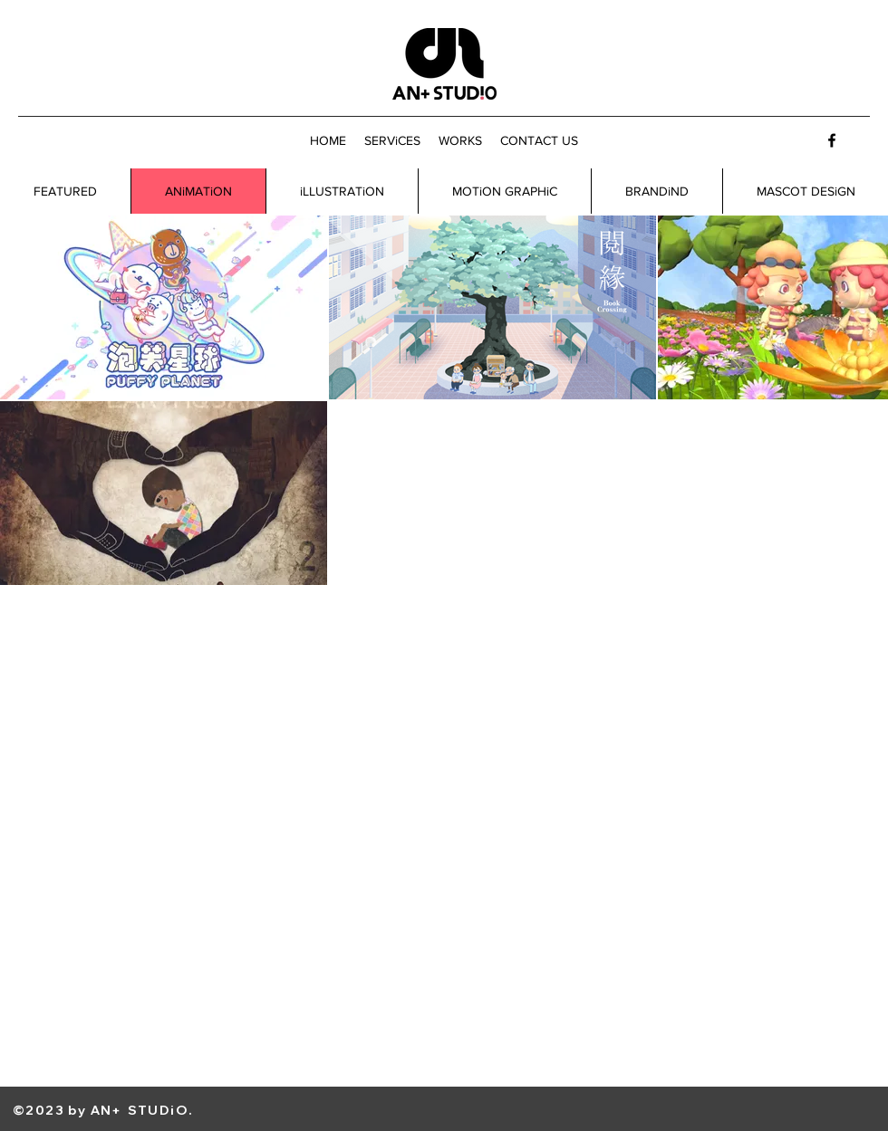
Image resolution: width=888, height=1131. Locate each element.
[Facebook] (832, 140)
